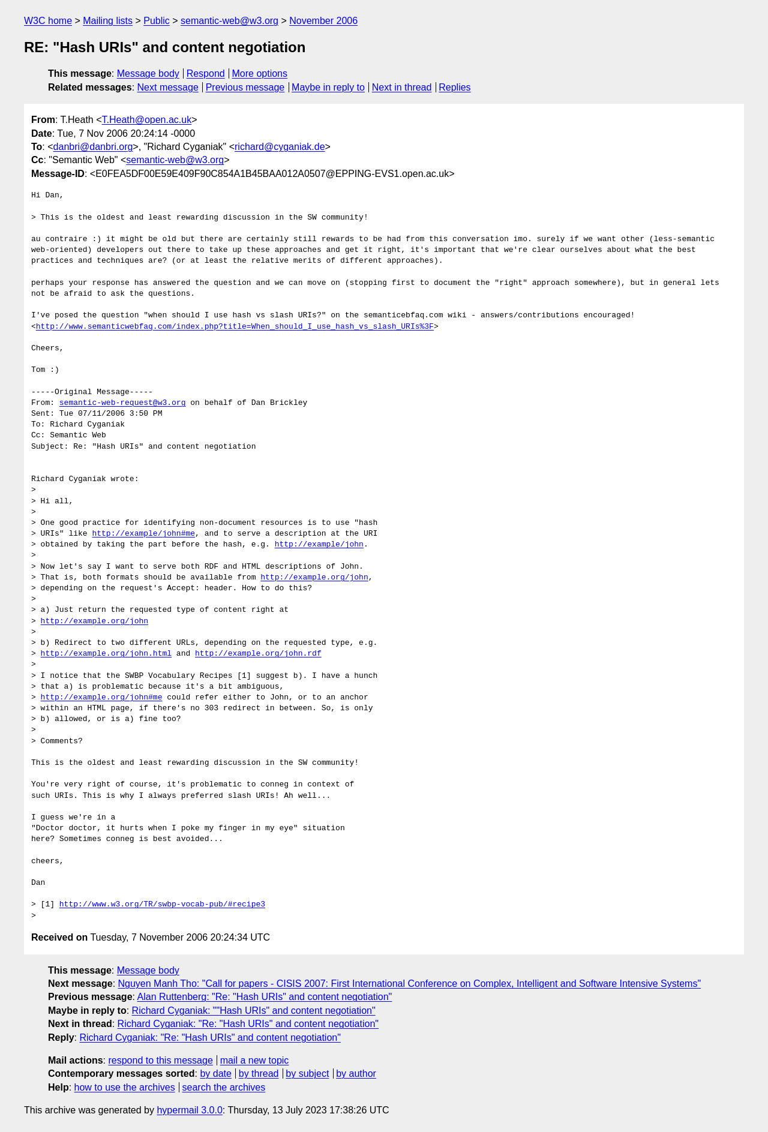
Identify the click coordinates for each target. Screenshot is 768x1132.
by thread (259, 1073)
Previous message (245, 87)
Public (156, 21)
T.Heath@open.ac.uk (147, 120)
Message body (148, 73)
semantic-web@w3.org (229, 21)
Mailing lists (108, 21)
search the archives (224, 1087)
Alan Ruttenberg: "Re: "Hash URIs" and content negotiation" (264, 997)
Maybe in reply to (328, 87)
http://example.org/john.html (106, 653)
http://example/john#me (143, 534)
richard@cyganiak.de (280, 147)
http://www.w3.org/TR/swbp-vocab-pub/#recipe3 (162, 904)
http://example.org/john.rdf (258, 653)
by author (356, 1073)
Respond (206, 73)
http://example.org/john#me (102, 697)
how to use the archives (124, 1087)
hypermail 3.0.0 (189, 1110)
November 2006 (323, 21)
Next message (168, 87)
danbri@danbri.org (93, 147)
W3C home (48, 21)
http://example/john (319, 544)
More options (260, 73)
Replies (454, 87)
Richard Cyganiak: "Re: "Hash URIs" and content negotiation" (248, 1024)
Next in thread (402, 87)
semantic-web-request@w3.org (122, 403)
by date (215, 1073)
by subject (307, 1073)
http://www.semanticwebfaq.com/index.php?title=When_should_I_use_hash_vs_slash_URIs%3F (235, 327)
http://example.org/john (314, 577)
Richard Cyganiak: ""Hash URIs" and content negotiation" (254, 1010)
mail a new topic (254, 1060)
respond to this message (160, 1060)
